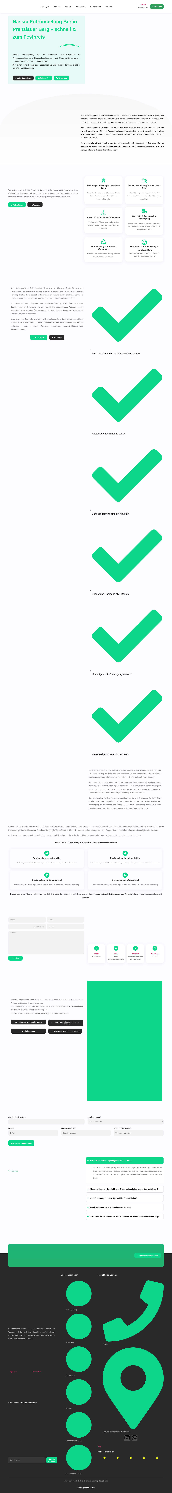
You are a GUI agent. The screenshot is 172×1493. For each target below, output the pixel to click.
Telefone (143, 5)
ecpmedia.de (90, 1487)
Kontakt (68, 7)
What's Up (155, 953)
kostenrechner (95, 7)
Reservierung (81, 7)
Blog (99, 1446)
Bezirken (109, 7)
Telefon (96, 953)
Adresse (135, 953)
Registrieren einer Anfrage (21, 1143)
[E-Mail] (116, 948)
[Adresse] (135, 948)
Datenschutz (37, 1372)
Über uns (57, 7)
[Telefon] (96, 948)
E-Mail (115, 953)
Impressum (13, 1372)
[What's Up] (155, 948)
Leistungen (45, 7)
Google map (13, 1171)
